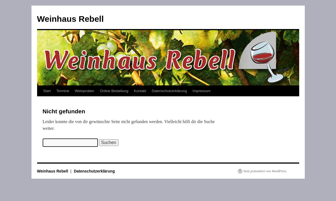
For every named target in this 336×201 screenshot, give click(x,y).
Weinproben (84, 91)
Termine (62, 91)
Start (47, 91)
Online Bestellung (114, 91)
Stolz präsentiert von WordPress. (265, 171)
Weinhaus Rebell (70, 18)
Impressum (202, 91)
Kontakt (140, 91)
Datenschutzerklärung (169, 91)
